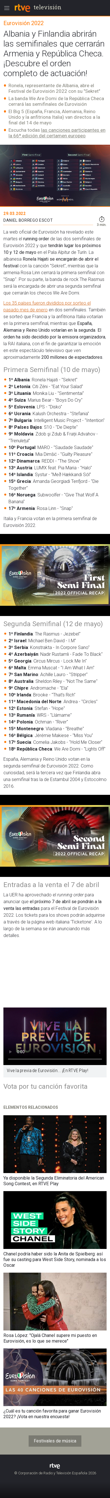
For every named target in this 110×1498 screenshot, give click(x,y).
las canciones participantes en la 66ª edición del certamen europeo (57, 132)
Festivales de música (55, 1441)
